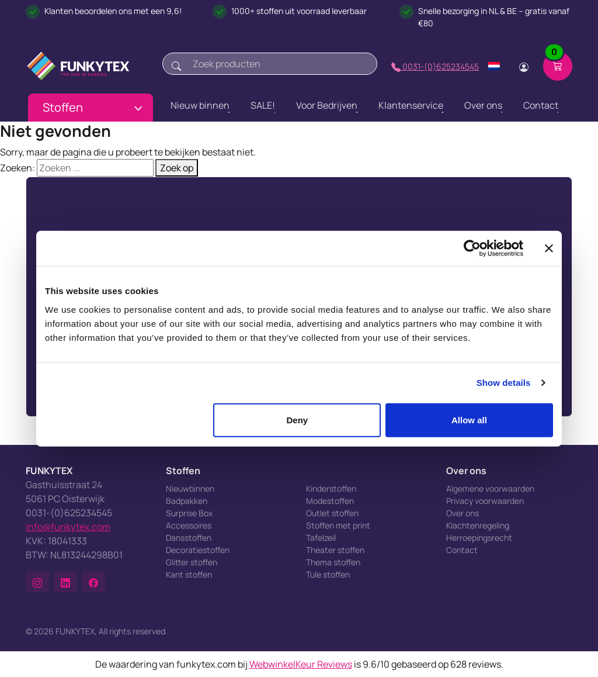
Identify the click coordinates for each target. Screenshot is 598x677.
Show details (504, 383)
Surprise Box (189, 513)
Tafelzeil (321, 537)
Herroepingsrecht (479, 537)
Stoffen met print (338, 525)
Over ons (462, 513)
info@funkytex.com (68, 526)
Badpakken (186, 500)
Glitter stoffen (191, 562)
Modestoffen (330, 500)
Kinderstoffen (331, 488)
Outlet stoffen (332, 513)
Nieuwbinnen (190, 488)
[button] (37, 581)
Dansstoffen (188, 537)
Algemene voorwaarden (490, 488)
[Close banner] (549, 248)
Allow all (469, 419)
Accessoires (188, 525)
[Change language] (494, 66)
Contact (462, 549)
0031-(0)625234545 (435, 66)
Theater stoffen (335, 549)
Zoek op (176, 167)
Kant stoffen (189, 574)
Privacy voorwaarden (485, 500)
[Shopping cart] (557, 66)
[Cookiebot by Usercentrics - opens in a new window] (472, 248)
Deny (297, 419)
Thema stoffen (333, 562)
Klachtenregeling (477, 525)
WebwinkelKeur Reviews (300, 664)
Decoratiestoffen (198, 549)
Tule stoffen (328, 574)
